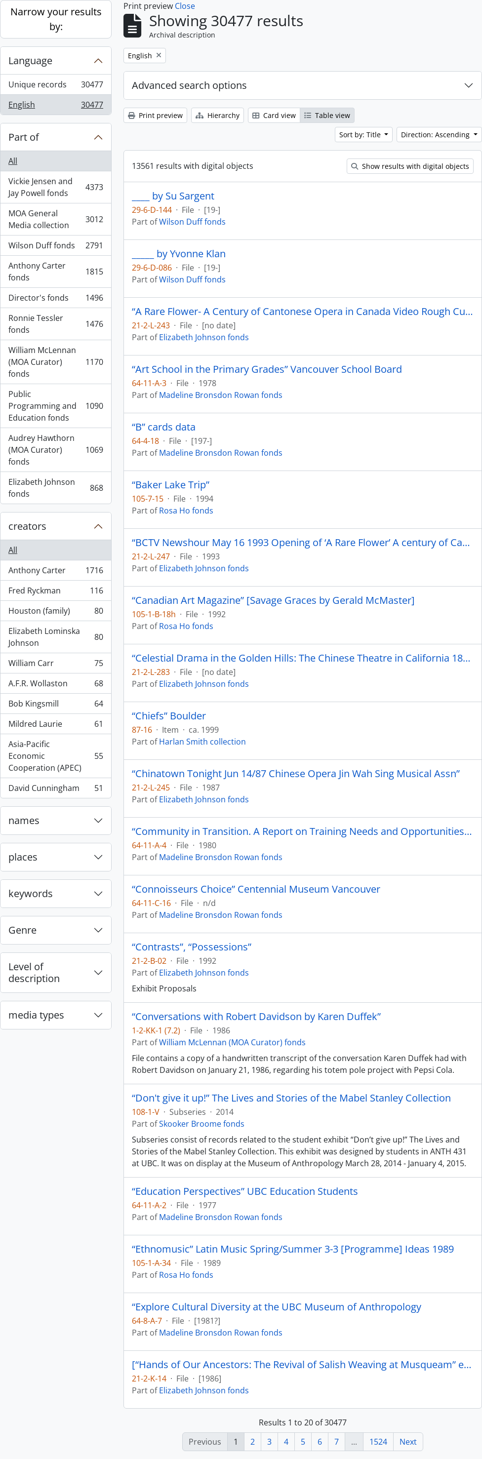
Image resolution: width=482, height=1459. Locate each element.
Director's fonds (55, 300)
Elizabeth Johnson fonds (55, 487)
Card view (274, 115)
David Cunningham (55, 790)
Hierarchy (218, 115)
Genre (22, 930)
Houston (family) (55, 613)
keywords (30, 893)
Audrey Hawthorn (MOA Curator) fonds (55, 450)
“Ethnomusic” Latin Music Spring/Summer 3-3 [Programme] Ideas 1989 (293, 1249)
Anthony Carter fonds (55, 271)
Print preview (155, 115)
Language (30, 60)
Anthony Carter (55, 572)
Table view (327, 115)
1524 (378, 1441)
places (23, 857)
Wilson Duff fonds (55, 247)
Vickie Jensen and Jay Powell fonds (55, 187)
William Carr (55, 665)
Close (185, 5)
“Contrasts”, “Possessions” (191, 947)
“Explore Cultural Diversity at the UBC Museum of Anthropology (276, 1307)
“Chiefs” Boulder (169, 716)
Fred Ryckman (55, 593)
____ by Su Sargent (173, 196)
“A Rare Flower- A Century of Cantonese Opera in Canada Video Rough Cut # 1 (303, 311)
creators (27, 526)
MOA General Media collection (55, 219)
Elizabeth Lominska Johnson (55, 637)
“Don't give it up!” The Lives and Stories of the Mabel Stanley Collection (291, 1098)
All (12, 161)
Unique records (55, 87)
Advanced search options (189, 85)
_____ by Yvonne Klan (179, 254)
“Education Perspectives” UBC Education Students (245, 1191)
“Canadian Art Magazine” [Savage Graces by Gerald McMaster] (273, 600)
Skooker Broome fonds (201, 1123)
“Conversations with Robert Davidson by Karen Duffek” (256, 1017)
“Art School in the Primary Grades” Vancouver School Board (267, 369)
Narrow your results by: (56, 19)
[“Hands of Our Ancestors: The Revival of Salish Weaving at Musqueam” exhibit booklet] (303, 1365)
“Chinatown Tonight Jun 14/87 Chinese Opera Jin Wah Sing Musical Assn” (296, 774)
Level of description (34, 972)
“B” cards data (164, 427)
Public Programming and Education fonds (55, 406)
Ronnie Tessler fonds (55, 324)
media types (36, 1015)
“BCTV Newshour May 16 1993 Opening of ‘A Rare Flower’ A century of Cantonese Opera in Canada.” (303, 543)
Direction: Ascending (436, 134)
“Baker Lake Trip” (170, 485)
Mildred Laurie (55, 726)
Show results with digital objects (410, 166)
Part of (23, 137)
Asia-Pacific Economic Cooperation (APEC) (55, 756)
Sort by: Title (361, 134)
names (24, 820)
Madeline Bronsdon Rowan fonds (220, 395)
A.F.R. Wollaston (55, 685)
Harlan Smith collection (202, 741)
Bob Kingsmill (55, 706)
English (55, 107)
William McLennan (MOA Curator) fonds (55, 362)
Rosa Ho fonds (186, 510)
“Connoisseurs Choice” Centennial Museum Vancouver (256, 889)
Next (408, 1441)
